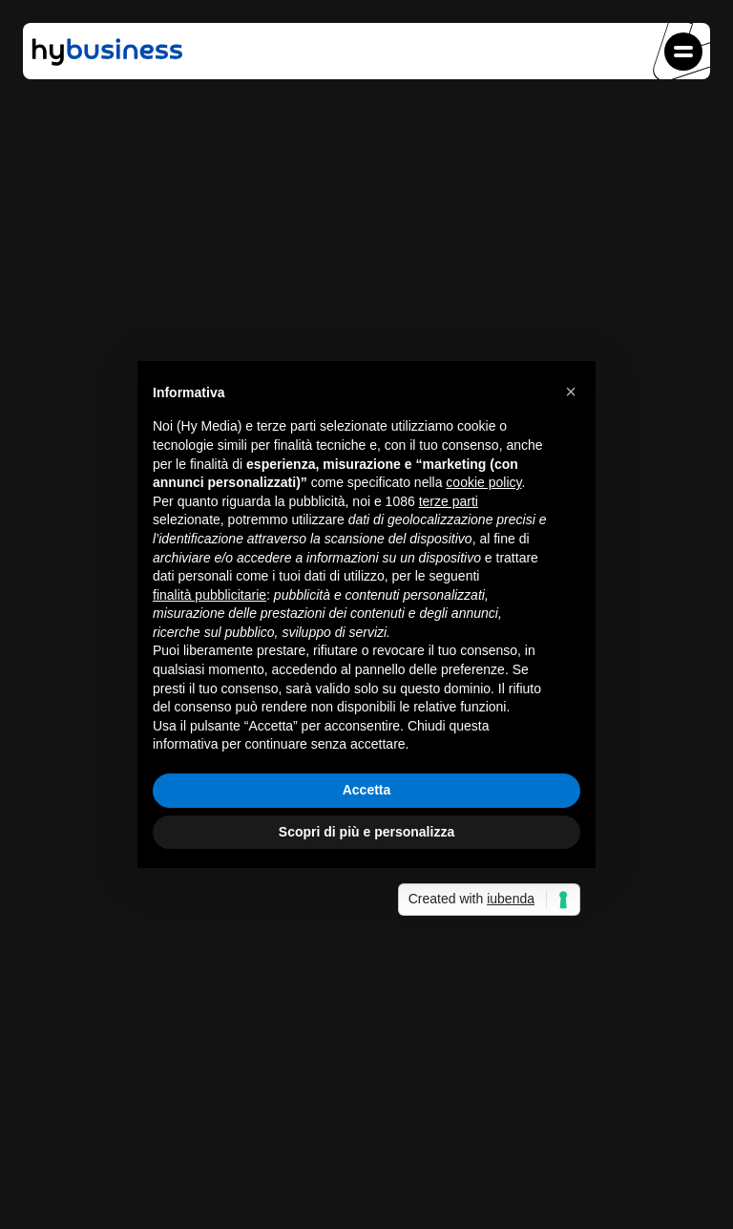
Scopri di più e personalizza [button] (366, 831)
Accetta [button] (367, 789)
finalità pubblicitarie (209, 595)
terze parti (448, 501)
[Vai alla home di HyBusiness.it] (107, 64)
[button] (683, 51)
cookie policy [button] (483, 482)
